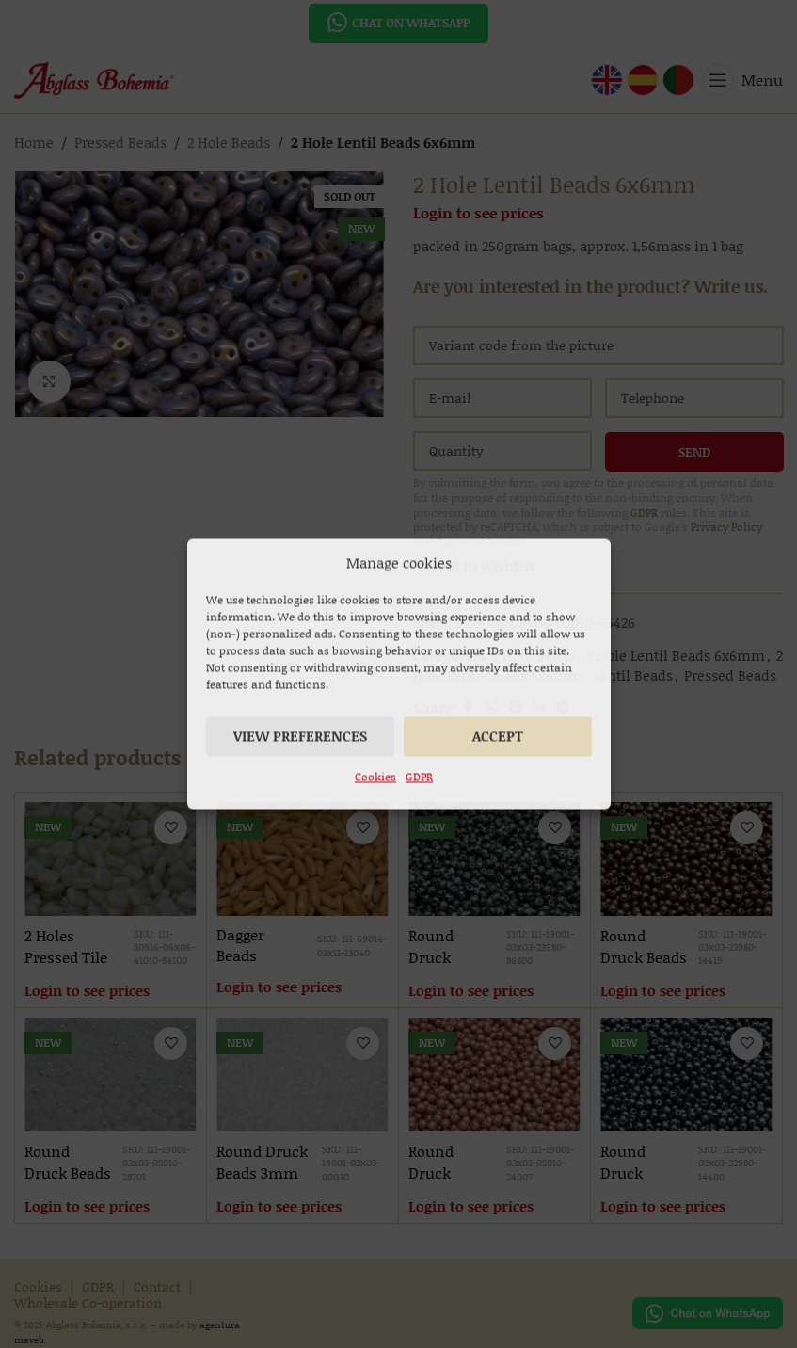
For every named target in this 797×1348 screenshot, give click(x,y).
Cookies (375, 777)
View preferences (300, 736)
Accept (497, 736)
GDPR (419, 777)
